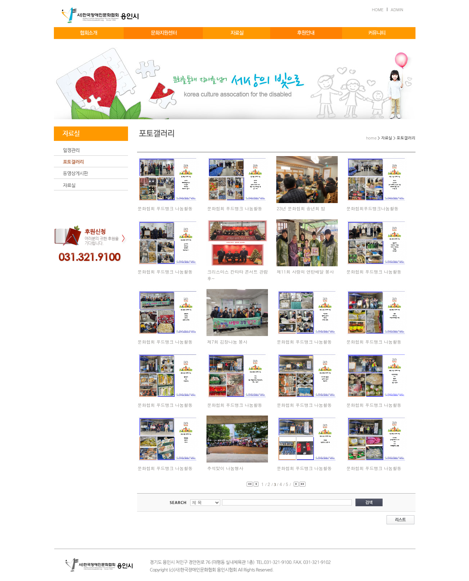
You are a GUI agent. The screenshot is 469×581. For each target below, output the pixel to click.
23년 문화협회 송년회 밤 (301, 208)
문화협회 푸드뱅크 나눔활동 (164, 208)
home (371, 138)
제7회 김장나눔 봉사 (227, 342)
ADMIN (397, 9)
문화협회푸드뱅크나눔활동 (372, 208)
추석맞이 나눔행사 (225, 468)
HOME (378, 9)
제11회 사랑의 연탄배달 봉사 (305, 271)
